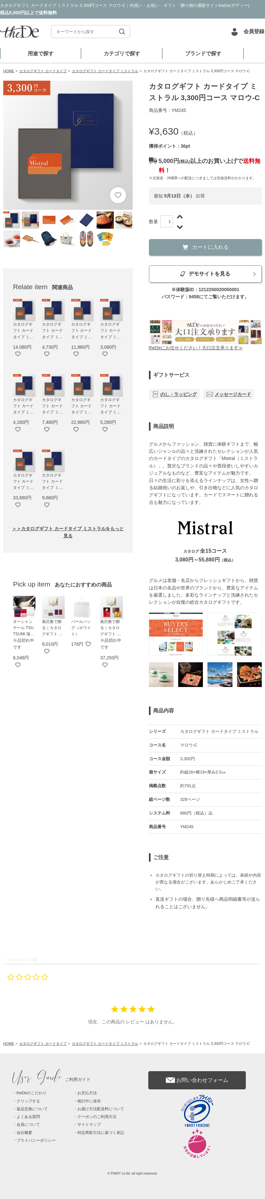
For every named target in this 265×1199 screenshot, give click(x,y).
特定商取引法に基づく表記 (100, 1132)
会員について (28, 1124)
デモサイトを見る (205, 273)
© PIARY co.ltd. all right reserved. (132, 1173)
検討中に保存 (89, 1101)
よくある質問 (28, 1116)
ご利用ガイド (52, 1079)
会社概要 (24, 1132)
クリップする (28, 1101)
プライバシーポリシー (36, 1140)
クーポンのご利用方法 (96, 1116)
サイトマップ (89, 1124)
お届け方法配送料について (100, 1109)
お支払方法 (87, 1093)
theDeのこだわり (31, 1093)
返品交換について (32, 1109)
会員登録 (254, 31)
